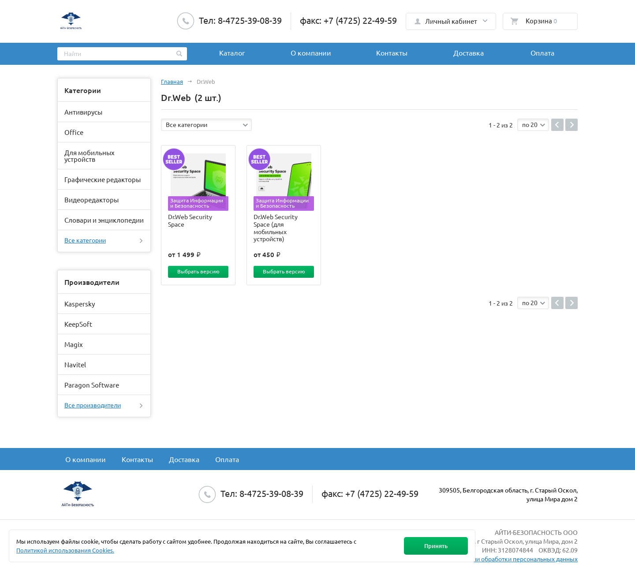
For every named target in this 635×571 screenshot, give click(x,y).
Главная (172, 81)
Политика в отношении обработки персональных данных (495, 559)
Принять (436, 546)
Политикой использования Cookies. (65, 550)
